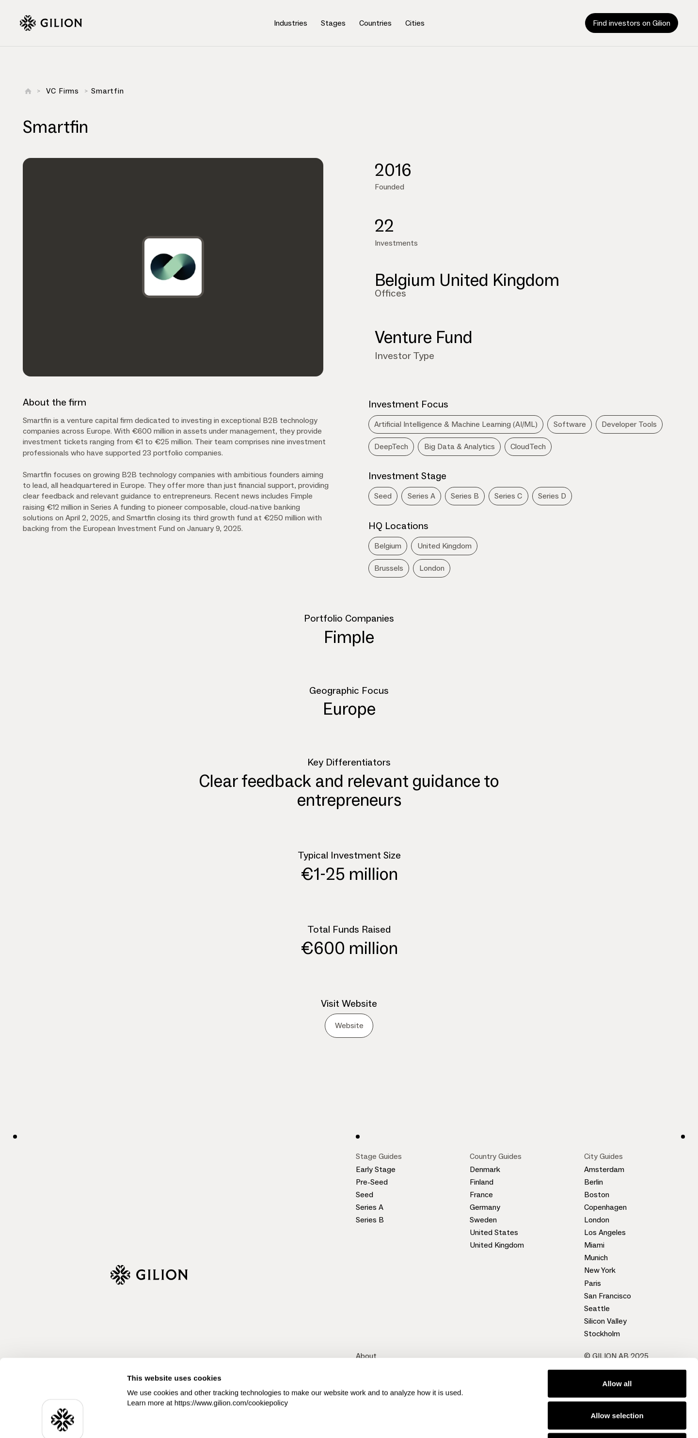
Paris (592, 1283)
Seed (364, 1194)
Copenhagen (605, 1207)
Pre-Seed (372, 1182)
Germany (485, 1207)
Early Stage (376, 1169)
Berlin (593, 1182)
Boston (596, 1194)
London (596, 1219)
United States (494, 1232)
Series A (369, 1207)
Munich (596, 1257)
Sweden (483, 1219)
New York (600, 1270)
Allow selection (616, 1343)
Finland (481, 1182)
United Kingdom (497, 1245)
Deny (617, 1374)
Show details (508, 1419)
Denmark (485, 1169)
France (481, 1194)
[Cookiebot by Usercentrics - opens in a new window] (62, 1419)
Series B (370, 1219)
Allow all (617, 1311)
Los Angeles (605, 1232)
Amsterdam (604, 1169)
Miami (594, 1245)
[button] (290, 23)
